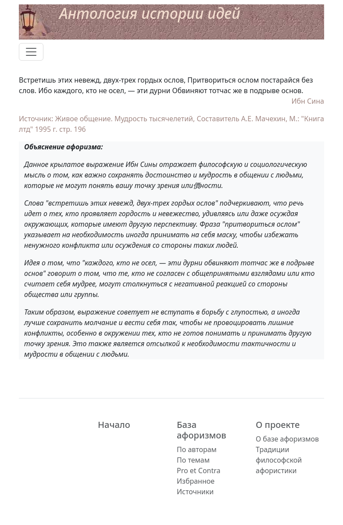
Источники (195, 491)
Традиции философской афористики (279, 460)
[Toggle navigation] (31, 52)
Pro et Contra (199, 470)
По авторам (197, 449)
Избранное (195, 481)
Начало (114, 425)
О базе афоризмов (287, 439)
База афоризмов (201, 430)
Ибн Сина (307, 101)
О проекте (278, 425)
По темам (193, 460)
